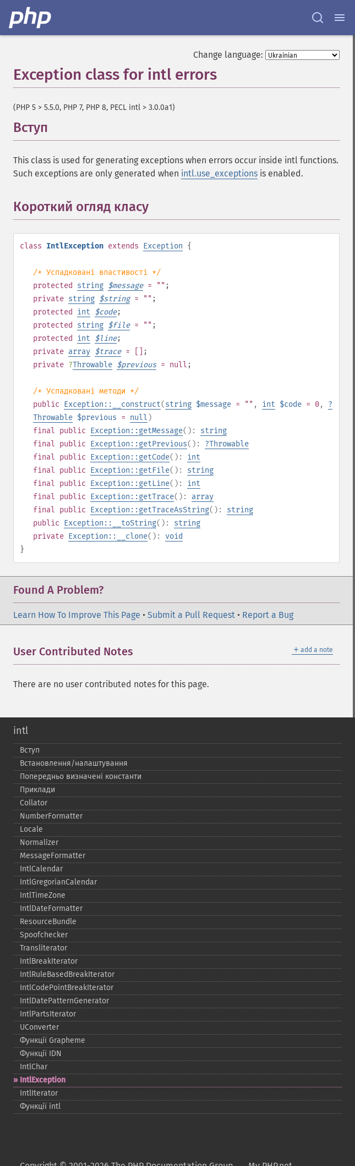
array (79, 351)
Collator (33, 803)
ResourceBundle (48, 921)
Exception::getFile (130, 470)
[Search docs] (318, 18)
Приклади (37, 789)
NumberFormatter (51, 816)
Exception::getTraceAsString (149, 510)
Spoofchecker (44, 935)
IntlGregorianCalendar (58, 882)
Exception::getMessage (136, 430)
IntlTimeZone (42, 895)
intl (20, 731)
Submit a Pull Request (191, 615)
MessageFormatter (52, 855)
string (90, 285)
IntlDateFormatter (51, 908)
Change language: (228, 54)
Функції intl (40, 1106)
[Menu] (340, 18)
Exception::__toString (110, 523)
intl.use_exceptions (219, 173)
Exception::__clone (108, 536)
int (83, 312)
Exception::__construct (112, 404)
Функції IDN (41, 1053)
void (174, 536)
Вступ (30, 750)
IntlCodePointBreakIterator (66, 987)
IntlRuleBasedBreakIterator (67, 974)
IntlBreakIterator (49, 961)
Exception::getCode (130, 457)
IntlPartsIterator (48, 1014)
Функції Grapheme (52, 1040)
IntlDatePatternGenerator (64, 1000)
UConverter (39, 1027)
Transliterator (43, 948)
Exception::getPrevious (138, 444)
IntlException (42, 1080)
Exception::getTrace (132, 496)
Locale (31, 829)
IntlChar (33, 1066)
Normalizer (39, 842)
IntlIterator (39, 1093)
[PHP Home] (31, 17)
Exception (163, 246)
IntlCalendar (41, 869)
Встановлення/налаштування (74, 763)
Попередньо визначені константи (80, 776)
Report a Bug (267, 615)
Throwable (92, 364)
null (139, 417)
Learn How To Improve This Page (76, 615)
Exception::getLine (130, 483)
